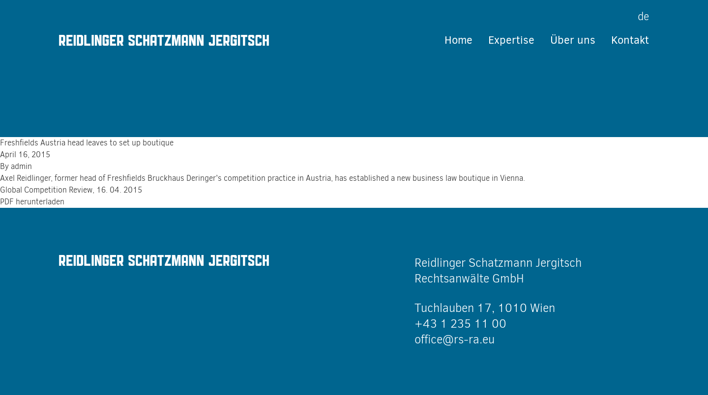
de (643, 16)
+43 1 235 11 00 (460, 324)
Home (458, 40)
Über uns (572, 40)
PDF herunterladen (32, 202)
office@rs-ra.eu (454, 339)
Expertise (511, 40)
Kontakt (630, 40)
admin (21, 166)
